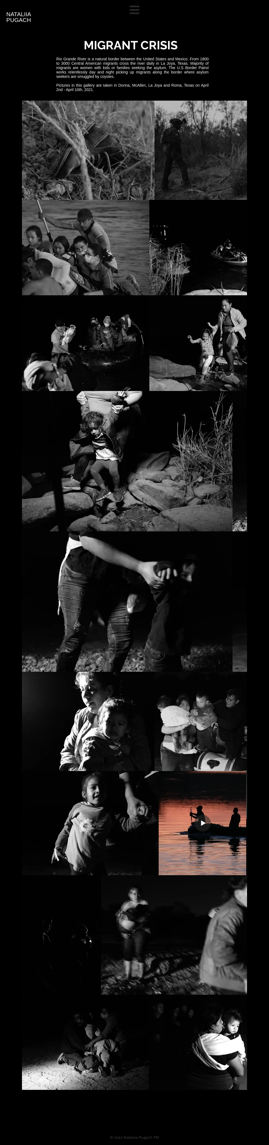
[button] (134, 10)
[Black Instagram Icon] (144, 1125)
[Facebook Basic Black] (124, 1125)
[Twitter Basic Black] (134, 1125)
